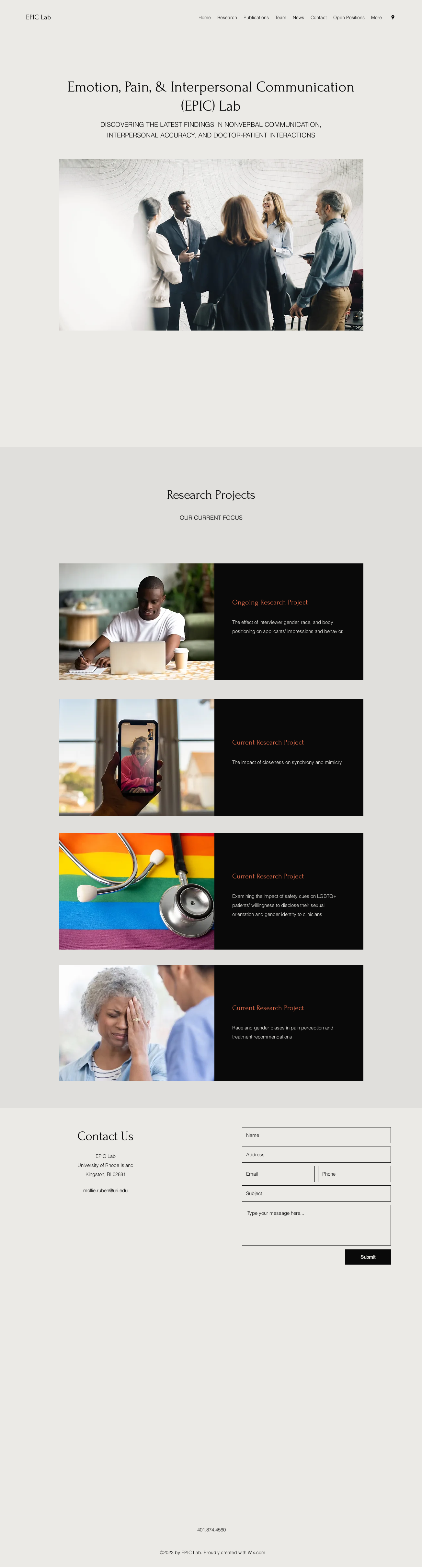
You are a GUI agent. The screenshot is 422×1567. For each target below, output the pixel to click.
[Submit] (368, 1257)
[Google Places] (393, 17)
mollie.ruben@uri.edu (105, 1190)
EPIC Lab (38, 17)
